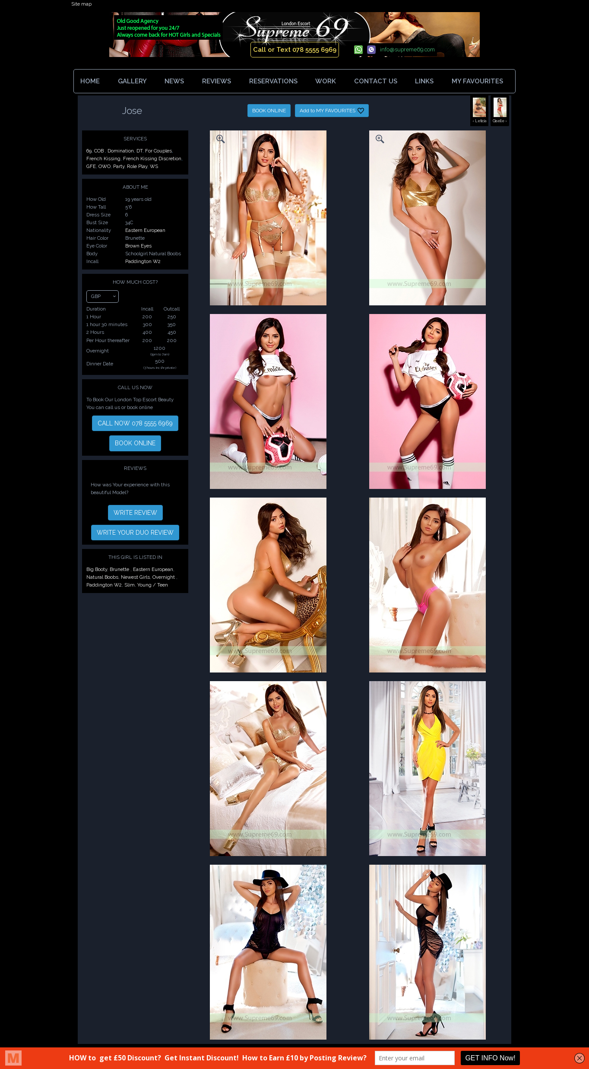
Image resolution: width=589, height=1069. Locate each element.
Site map (81, 4)
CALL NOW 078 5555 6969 (135, 423)
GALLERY (132, 81)
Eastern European (145, 230)
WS (154, 166)
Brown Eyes (138, 246)
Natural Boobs (102, 577)
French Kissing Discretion (152, 158)
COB (99, 151)
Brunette (120, 569)
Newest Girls (135, 577)
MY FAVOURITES (479, 81)
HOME (90, 81)
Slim (129, 585)
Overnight (164, 577)
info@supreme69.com (407, 49)
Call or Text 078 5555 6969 (294, 50)
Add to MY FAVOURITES (332, 111)
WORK (325, 81)
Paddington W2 (143, 261)
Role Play (137, 166)
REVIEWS (216, 81)
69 (89, 151)
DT (139, 151)
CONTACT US (375, 81)
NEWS (174, 81)
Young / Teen (152, 585)
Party (118, 166)
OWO (104, 166)
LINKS (424, 81)
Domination (121, 151)
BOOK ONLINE (269, 111)
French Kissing (103, 158)
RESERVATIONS (273, 81)
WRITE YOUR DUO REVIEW (135, 532)
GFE (91, 166)
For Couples (158, 151)
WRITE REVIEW (135, 512)
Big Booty (96, 569)
